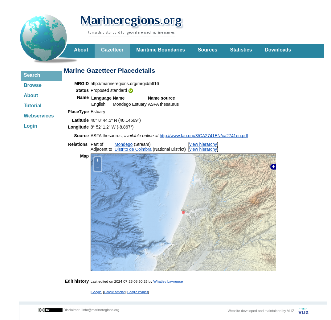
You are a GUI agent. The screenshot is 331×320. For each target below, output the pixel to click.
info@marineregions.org (100, 310)
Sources (207, 49)
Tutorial (32, 105)
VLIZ (290, 311)
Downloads (278, 49)
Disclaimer (71, 310)
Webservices (39, 115)
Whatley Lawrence (168, 281)
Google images (137, 292)
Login (30, 126)
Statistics (241, 49)
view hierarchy (203, 144)
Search (32, 75)
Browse (33, 85)
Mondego (124, 144)
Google (96, 292)
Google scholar (114, 292)
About (81, 49)
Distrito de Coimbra (133, 149)
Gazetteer (112, 49)
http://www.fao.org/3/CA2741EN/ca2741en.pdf (204, 135)
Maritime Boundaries (160, 49)
